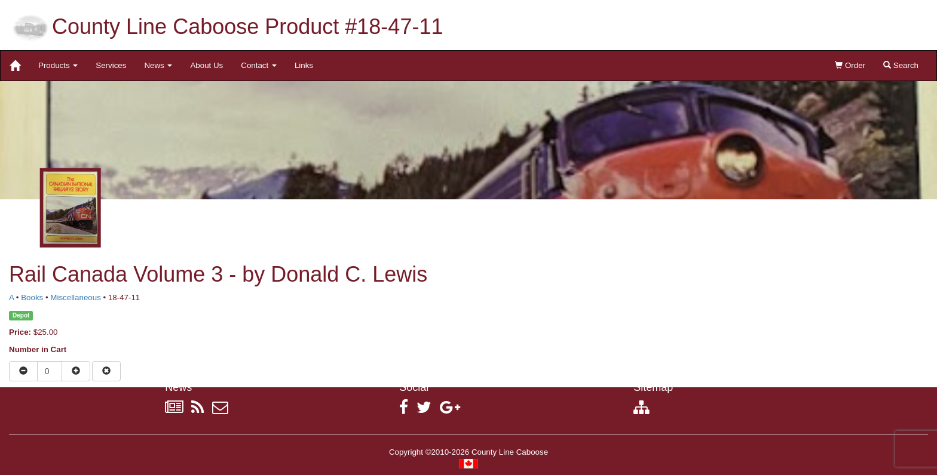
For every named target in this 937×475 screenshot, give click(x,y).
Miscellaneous (75, 297)
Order (850, 65)
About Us (206, 65)
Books (32, 297)
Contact (259, 65)
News (158, 65)
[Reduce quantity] (23, 371)
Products (58, 65)
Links (304, 65)
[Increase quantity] (76, 371)
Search (900, 65)
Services (111, 65)
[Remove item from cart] (106, 371)
